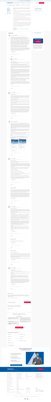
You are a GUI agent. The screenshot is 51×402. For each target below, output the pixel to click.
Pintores (17, 382)
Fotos (26, 377)
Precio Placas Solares (9, 381)
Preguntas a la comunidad (28, 376)
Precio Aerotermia (9, 376)
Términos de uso (16, 396)
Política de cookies (28, 396)
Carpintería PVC (9, 12)
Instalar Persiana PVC (11, 321)
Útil (12, 56)
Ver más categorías (11, 345)
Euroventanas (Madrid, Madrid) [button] (17, 59)
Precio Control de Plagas (9, 386)
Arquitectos (17, 386)
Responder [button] (13, 113)
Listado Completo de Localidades (39, 377)
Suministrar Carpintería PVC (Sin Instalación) (12, 323)
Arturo (14, 58)
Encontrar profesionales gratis (38, 41)
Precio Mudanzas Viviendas (10, 377)
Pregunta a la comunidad (38, 10)
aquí (33, 48)
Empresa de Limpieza (18, 376)
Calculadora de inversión (19, 393)
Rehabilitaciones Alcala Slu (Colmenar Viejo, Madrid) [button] (17, 122)
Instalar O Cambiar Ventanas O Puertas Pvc (13, 318)
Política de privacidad (22, 396)
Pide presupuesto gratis (19, 327)
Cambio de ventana (10, 308)
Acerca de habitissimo (28, 389)
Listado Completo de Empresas (39, 376)
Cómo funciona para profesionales (20, 389)
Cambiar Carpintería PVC (24, 321)
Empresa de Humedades (19, 377)
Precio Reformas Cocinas (9, 382)
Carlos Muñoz (12, 35)
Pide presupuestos (40, 369)
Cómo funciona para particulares (10, 389)
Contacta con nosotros (38, 389)
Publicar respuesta (27, 302)
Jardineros (17, 381)
